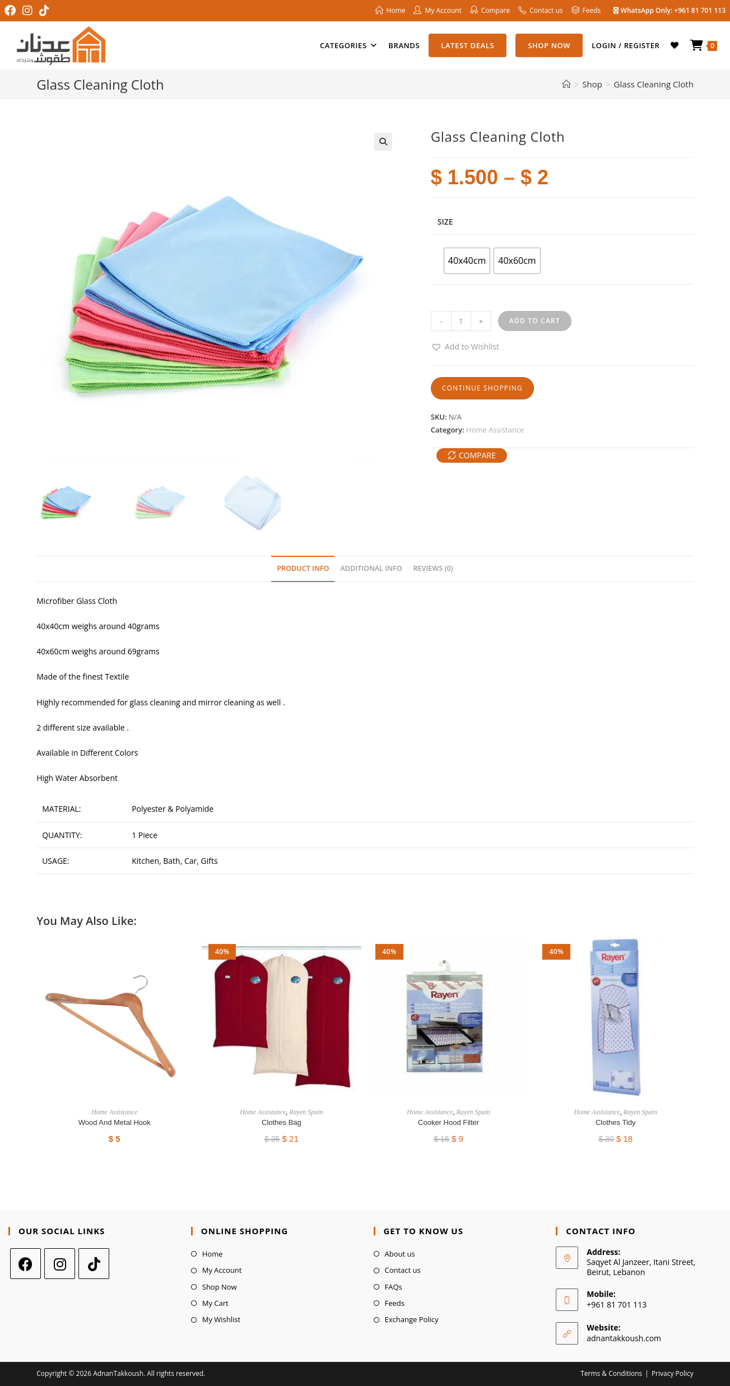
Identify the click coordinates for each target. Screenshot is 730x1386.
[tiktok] (93, 1263)
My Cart (215, 1303)
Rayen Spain (306, 1112)
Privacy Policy (673, 1373)
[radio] (467, 260)
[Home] (566, 84)
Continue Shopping (482, 388)
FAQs (393, 1287)
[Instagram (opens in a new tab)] (27, 10)
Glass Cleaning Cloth (654, 84)
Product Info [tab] (303, 568)
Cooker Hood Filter (448, 1122)
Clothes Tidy (616, 1122)
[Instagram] (59, 1263)
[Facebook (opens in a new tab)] (11, 10)
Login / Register (625, 45)
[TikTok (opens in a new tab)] (44, 10)
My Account (222, 1270)
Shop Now (219, 1287)
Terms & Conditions (611, 1373)
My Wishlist (221, 1319)
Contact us (403, 1270)
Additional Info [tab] (371, 568)
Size (445, 221)
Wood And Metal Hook (114, 1122)
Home (212, 1254)
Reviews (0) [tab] (433, 568)
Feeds (394, 1303)
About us (400, 1254)
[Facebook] (25, 1263)
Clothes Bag (281, 1122)
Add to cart (534, 320)
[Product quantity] (461, 321)
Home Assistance (495, 430)
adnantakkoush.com (624, 1338)
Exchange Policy (412, 1319)
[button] (383, 142)
